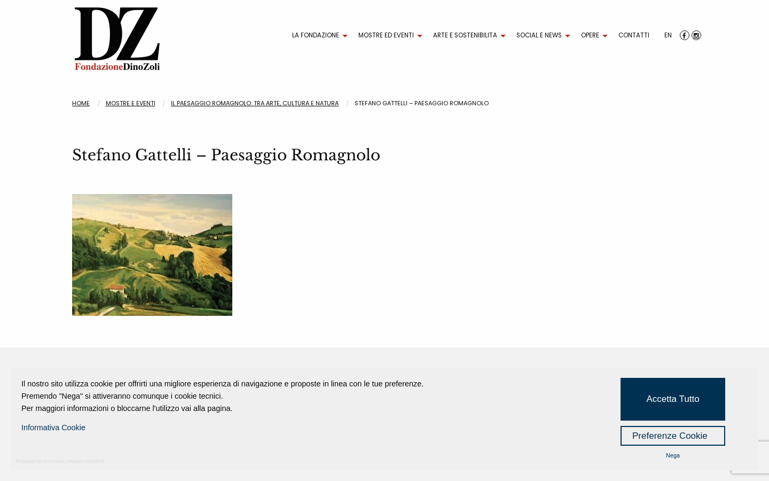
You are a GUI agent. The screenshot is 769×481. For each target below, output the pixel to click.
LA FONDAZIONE (315, 35)
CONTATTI (633, 35)
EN (668, 35)
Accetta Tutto (672, 399)
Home (81, 103)
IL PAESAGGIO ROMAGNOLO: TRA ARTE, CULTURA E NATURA (255, 103)
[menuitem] (317, 35)
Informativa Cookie (53, 427)
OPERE (590, 35)
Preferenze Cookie (670, 436)
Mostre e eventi (130, 103)
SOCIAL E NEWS (539, 35)
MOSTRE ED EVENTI (386, 35)
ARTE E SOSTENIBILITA (465, 35)
